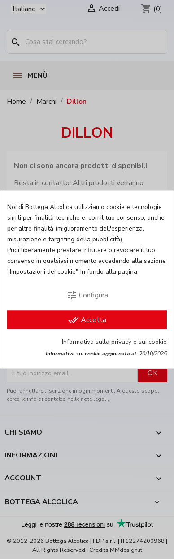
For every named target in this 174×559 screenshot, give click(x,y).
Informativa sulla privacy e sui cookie (114, 341)
